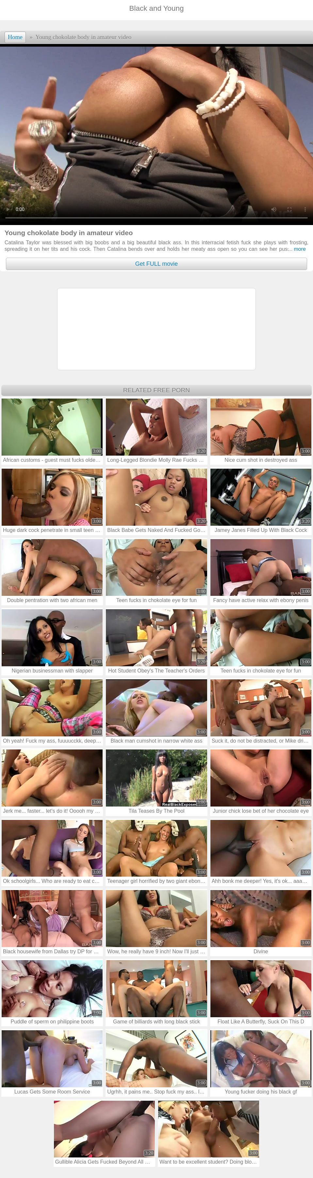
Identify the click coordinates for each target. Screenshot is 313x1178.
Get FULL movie (156, 264)
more (297, 249)
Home (15, 37)
